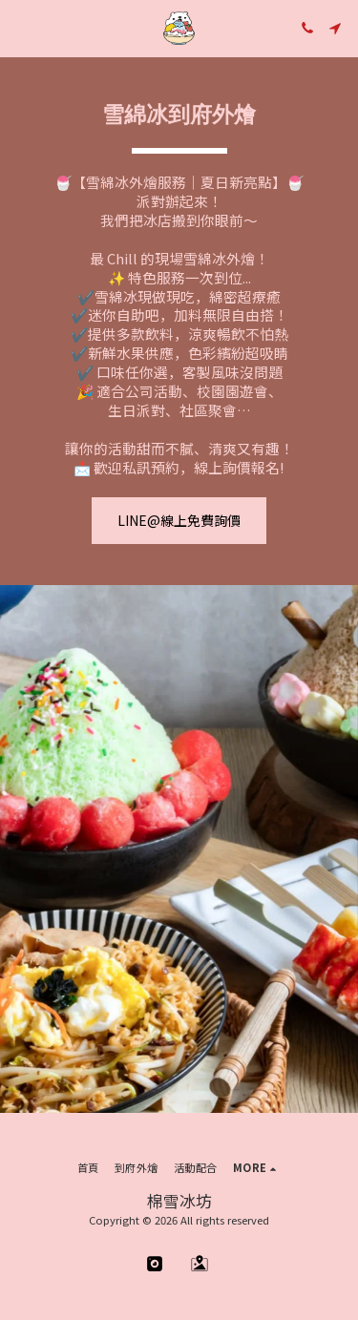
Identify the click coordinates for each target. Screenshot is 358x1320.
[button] (21, 27)
